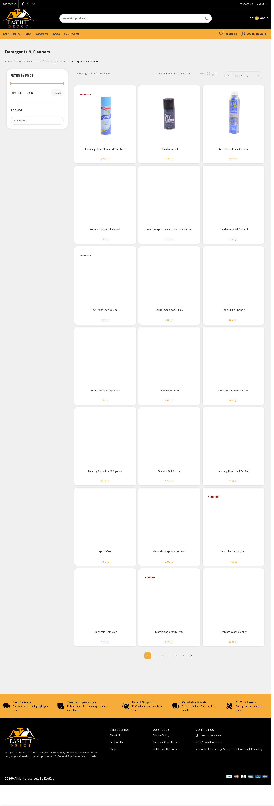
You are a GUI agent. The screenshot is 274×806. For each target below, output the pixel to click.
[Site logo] (19, 18)
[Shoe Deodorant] (169, 364)
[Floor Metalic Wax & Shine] (234, 364)
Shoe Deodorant (169, 400)
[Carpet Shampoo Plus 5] (169, 280)
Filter (57, 92)
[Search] (135, 18)
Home (8, 61)
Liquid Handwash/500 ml (234, 232)
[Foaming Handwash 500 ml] (234, 448)
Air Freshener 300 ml (104, 316)
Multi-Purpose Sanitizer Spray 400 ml (169, 232)
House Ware (34, 61)
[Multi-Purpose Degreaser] (104, 364)
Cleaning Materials (56, 61)
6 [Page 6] (184, 676)
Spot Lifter (104, 568)
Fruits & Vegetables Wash (104, 232)
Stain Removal (169, 149)
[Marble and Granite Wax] (169, 616)
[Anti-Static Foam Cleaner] (234, 112)
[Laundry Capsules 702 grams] (104, 448)
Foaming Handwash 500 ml (234, 484)
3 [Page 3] (162, 676)
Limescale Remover (104, 652)
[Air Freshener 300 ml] (104, 280)
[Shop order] (243, 75)
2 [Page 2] (155, 676)
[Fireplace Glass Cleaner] (234, 616)
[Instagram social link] (27, 4)
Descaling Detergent (234, 568)
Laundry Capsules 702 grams (104, 484)
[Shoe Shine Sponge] (234, 280)
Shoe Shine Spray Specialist (169, 568)
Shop (19, 61)
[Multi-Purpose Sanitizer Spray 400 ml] (169, 196)
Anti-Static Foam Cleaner (234, 149)
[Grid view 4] (214, 73)
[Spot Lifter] (104, 532)
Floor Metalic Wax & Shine (234, 400)
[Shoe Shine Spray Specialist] (169, 532)
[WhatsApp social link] (33, 4)
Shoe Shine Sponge (234, 316)
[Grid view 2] (208, 73)
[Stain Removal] (169, 112)
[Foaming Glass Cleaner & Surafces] (104, 112)
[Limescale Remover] (104, 616)
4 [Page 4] (169, 676)
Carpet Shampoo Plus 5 (169, 316)
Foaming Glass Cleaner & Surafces (104, 149)
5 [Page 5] (176, 676)
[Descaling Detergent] (234, 532)
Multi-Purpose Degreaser (104, 400)
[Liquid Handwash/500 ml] (234, 196)
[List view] (202, 73)
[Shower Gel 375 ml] (169, 448)
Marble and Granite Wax (169, 652)
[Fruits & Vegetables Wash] (104, 196)
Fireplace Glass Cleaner (234, 652)
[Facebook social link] (23, 4)
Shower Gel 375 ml (169, 484)
